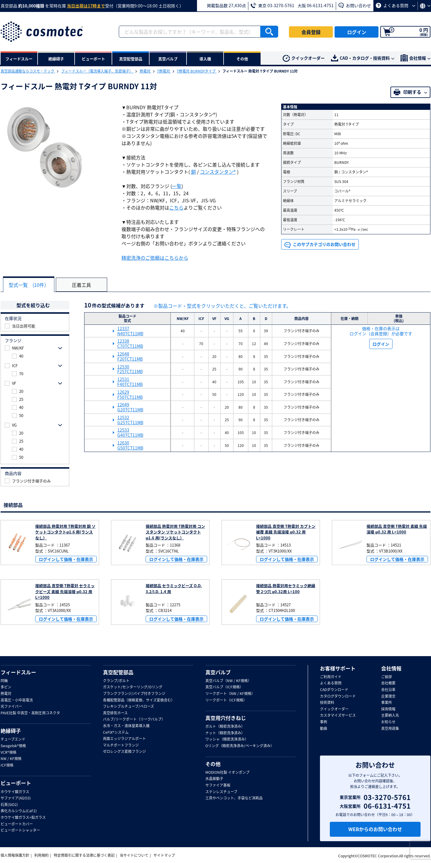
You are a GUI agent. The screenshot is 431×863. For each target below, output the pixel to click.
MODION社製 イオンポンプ (227, 772)
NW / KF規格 (11, 758)
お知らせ (388, 722)
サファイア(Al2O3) (16, 798)
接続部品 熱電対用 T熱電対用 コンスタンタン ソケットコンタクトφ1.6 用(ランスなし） (175, 531)
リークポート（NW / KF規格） (230, 693)
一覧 (176, 186)
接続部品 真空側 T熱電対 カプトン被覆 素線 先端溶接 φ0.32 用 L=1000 (285, 531)
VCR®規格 (8, 752)
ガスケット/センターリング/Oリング (132, 687)
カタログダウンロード (338, 696)
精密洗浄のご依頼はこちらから (154, 257)
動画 (323, 728)
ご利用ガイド (330, 676)
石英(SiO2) (9, 804)
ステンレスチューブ (221, 791)
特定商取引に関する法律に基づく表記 (84, 855)
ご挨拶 (386, 676)
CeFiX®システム (116, 732)
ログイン (356, 32)
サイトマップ (164, 855)
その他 (213, 763)
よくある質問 (395, 5)
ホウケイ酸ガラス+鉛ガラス (23, 817)
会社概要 (388, 683)
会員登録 (311, 32)
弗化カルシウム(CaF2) (19, 811)
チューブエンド (13, 739)
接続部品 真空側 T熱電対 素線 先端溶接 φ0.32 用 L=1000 (397, 529)
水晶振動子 (214, 778)
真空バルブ (218, 672)
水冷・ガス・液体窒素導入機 (126, 726)
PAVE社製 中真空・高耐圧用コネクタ (30, 712)
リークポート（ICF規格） (226, 700)
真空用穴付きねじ (225, 718)
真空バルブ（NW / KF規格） (228, 680)
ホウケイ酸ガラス (15, 791)
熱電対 (145, 71)
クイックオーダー (304, 58)
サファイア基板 (217, 785)
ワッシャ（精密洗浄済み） (226, 739)
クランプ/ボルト (116, 680)
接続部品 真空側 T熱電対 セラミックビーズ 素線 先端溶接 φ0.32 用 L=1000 (65, 591)
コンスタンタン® (218, 171)
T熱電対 (164, 71)
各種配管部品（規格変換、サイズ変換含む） (139, 700)
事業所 (386, 702)
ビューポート (16, 783)
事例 (323, 722)
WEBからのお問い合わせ (375, 829)
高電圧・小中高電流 (17, 700)
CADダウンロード (334, 689)
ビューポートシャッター (20, 830)
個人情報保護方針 (15, 855)
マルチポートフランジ (121, 745)
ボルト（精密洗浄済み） (225, 726)
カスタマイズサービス (338, 715)
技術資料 (327, 702)
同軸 (4, 680)
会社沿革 (388, 689)
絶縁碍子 (11, 730)
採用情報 (388, 709)
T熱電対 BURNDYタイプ (196, 71)
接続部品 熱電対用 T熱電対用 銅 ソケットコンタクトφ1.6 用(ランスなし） (65, 531)
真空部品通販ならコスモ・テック (28, 71)
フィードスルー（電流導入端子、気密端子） (97, 71)
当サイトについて (134, 855)
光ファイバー (11, 706)
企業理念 (388, 696)
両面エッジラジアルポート (124, 738)
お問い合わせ (354, 5)
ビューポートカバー (17, 824)
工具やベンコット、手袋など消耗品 (234, 798)
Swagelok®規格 (13, 746)
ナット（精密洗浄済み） (225, 732)
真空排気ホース (115, 712)
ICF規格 (7, 765)
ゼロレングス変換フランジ (124, 751)
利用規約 (41, 855)
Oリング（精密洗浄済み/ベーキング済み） (239, 746)
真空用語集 (390, 728)
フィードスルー (18, 672)
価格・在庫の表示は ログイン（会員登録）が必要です (381, 330)
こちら (176, 207)
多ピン (6, 687)
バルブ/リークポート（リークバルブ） (134, 719)
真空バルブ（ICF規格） (224, 687)
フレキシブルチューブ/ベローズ (128, 706)
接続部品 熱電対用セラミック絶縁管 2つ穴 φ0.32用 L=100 (285, 588)
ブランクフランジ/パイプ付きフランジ (134, 693)
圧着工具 (83, 284)
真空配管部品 (118, 672)
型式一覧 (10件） (29, 284)
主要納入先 (390, 715)
